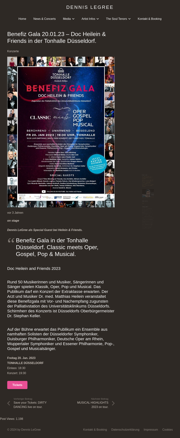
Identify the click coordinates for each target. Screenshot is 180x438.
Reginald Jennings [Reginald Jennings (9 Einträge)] (137, 228)
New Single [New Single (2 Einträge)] (159, 212)
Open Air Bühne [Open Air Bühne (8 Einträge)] (139, 217)
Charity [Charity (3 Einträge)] (138, 173)
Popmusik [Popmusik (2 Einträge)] (168, 223)
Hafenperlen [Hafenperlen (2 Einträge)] (154, 195)
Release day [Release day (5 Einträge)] (159, 228)
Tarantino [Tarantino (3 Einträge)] (152, 245)
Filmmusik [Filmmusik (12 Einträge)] (131, 189)
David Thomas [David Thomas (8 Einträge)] (153, 173)
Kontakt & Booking (95, 429)
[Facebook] (127, 150)
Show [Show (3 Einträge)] (146, 233)
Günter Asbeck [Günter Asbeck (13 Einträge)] (135, 195)
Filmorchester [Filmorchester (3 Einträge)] (147, 190)
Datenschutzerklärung (125, 429)
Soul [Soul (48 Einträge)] (142, 238)
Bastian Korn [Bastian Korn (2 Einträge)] (128, 173)
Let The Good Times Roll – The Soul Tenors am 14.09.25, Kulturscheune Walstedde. (146, 77)
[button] (72, 18)
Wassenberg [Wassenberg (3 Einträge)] (141, 256)
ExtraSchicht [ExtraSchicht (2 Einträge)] (160, 184)
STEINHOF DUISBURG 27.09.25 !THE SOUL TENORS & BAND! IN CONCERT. (145, 44)
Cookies (167, 429)
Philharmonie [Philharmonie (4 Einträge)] (130, 222)
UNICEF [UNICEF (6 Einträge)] (128, 255)
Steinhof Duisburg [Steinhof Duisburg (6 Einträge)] (135, 244)
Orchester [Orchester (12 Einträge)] (159, 217)
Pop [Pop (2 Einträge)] (161, 223)
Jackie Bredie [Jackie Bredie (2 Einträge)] (137, 201)
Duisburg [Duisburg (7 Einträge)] (139, 184)
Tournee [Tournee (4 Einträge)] (157, 250)
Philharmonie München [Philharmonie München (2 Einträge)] (149, 223)
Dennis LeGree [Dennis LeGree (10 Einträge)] (135, 178)
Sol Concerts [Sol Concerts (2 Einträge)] (155, 233)
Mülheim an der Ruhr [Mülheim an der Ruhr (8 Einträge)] (138, 212)
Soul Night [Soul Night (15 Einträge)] (157, 239)
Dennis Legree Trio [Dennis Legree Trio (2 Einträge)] (156, 179)
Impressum (151, 429)
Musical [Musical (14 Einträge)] (156, 206)
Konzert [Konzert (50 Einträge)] (140, 206)
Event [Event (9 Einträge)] (150, 184)
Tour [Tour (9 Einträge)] (149, 250)
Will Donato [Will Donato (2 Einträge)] (153, 256)
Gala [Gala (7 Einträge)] (158, 189)
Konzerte (13, 51)
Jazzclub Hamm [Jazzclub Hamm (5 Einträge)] (154, 200)
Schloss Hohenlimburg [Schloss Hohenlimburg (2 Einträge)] (133, 233)
